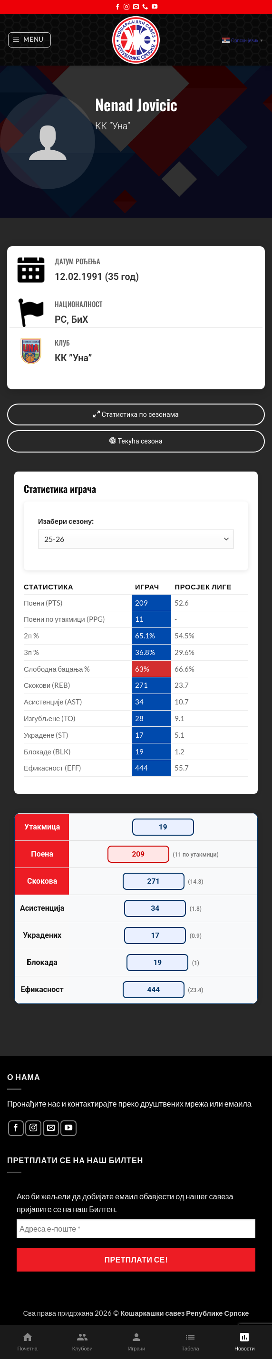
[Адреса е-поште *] (136, 1228)
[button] (29, 40)
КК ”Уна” (73, 358)
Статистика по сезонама (135, 414)
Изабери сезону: (66, 521)
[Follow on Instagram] (126, 7)
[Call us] (145, 7)
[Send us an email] (136, 7)
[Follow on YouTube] (154, 7)
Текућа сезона (135, 441)
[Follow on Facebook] (117, 7)
